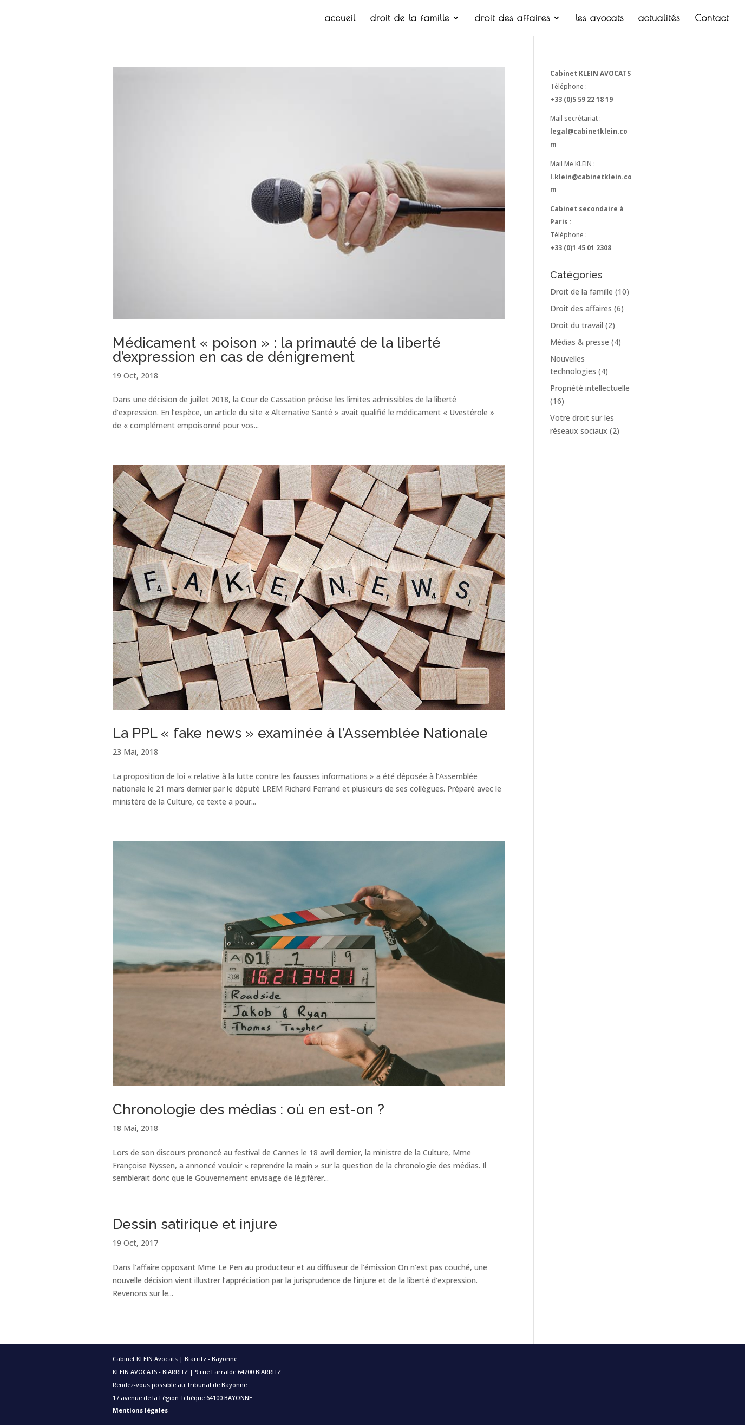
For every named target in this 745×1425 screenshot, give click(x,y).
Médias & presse (579, 342)
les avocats (600, 18)
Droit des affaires (581, 308)
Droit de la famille (581, 291)
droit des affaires (512, 18)
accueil (340, 18)
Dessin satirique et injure (195, 1224)
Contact (712, 18)
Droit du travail (576, 325)
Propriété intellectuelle (590, 388)
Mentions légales (140, 1410)
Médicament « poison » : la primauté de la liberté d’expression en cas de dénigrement (277, 350)
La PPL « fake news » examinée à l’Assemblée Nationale (300, 733)
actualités (659, 18)
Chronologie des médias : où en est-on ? (248, 1109)
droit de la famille (409, 18)
